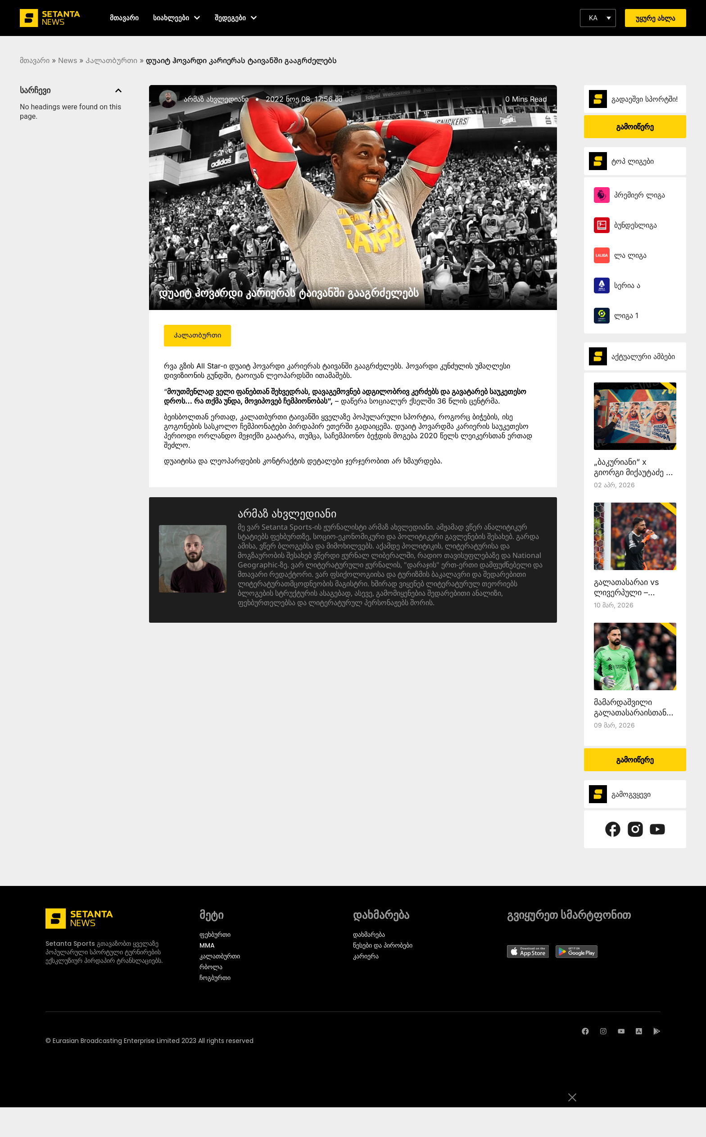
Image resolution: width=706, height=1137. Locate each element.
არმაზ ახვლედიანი (216, 98)
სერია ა (627, 285)
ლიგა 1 (626, 315)
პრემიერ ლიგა (639, 194)
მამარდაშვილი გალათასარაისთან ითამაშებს (630, 712)
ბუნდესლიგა (635, 224)
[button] (598, 18)
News (67, 60)
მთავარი (35, 60)
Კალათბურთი (111, 60)
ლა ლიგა (630, 255)
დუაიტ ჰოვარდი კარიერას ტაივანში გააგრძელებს (289, 292)
